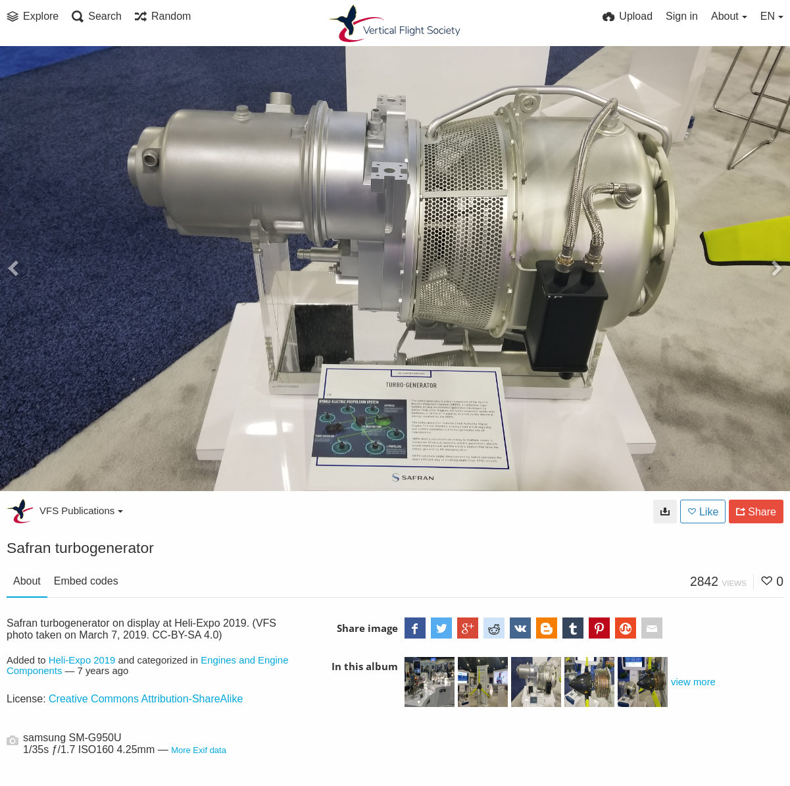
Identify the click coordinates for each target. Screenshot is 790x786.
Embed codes (86, 581)
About (27, 581)
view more (693, 682)
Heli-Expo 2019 (82, 660)
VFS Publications (81, 510)
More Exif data (198, 750)
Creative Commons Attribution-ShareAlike (146, 698)
